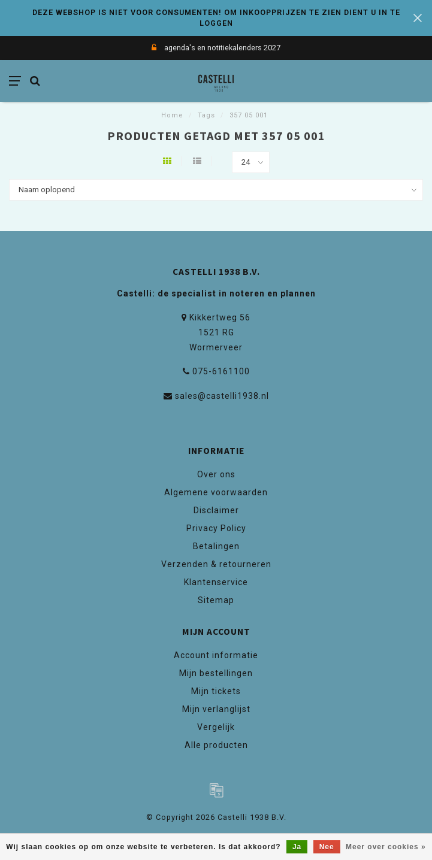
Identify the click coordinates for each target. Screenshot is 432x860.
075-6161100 (221, 371)
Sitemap (216, 600)
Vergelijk (216, 727)
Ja (296, 847)
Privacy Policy (216, 528)
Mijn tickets (216, 691)
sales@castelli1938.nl (222, 396)
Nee (326, 847)
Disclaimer (216, 510)
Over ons (216, 474)
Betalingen (216, 546)
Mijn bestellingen (216, 673)
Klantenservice (216, 582)
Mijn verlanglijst (216, 709)
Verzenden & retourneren (216, 564)
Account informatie (216, 655)
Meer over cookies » (386, 847)
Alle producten (216, 745)
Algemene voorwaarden (216, 492)
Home (172, 115)
